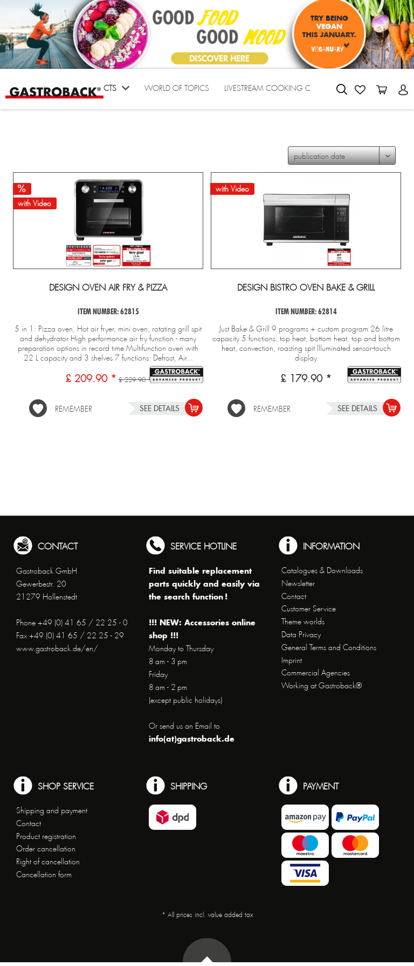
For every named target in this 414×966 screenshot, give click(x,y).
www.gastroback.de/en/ (57, 648)
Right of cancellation (48, 861)
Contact (293, 596)
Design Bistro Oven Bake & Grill (306, 288)
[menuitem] (104, 91)
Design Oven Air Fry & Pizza (108, 288)
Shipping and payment (51, 810)
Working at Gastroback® (321, 685)
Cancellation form (44, 874)
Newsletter (298, 583)
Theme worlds (303, 621)
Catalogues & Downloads (322, 570)
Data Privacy (301, 634)
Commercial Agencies (315, 673)
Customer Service (308, 609)
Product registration (46, 836)
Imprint (291, 660)
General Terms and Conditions (328, 647)
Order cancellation (45, 849)
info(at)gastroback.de (191, 739)
